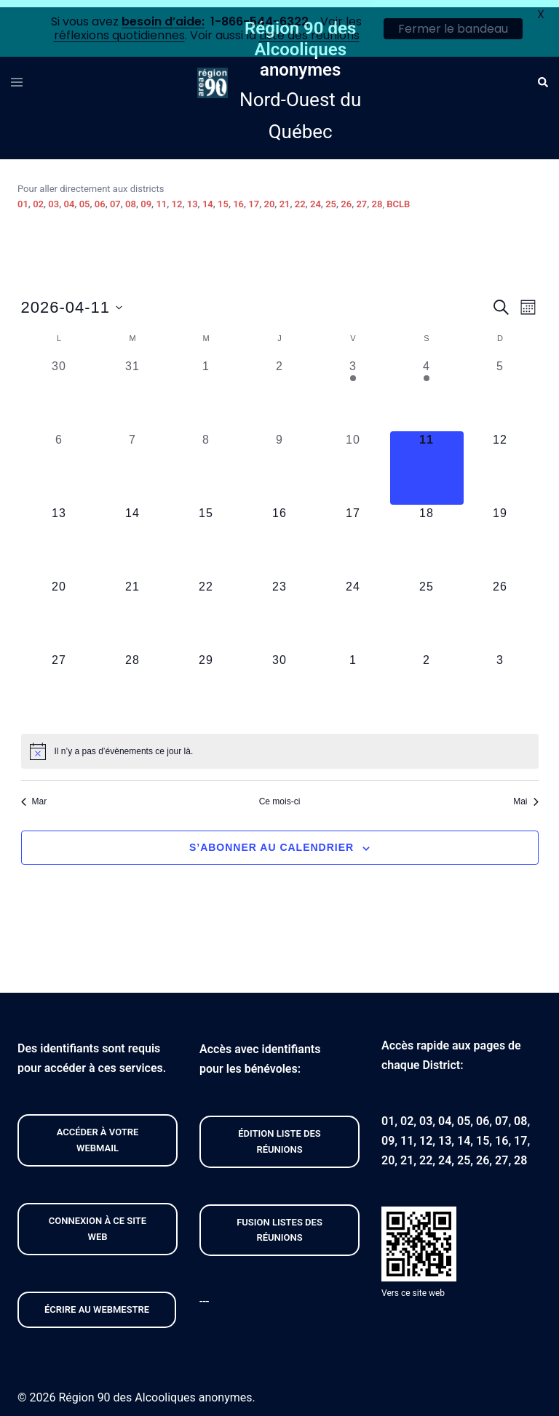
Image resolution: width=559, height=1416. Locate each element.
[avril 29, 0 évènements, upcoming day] (206, 681)
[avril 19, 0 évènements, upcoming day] (500, 534)
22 (300, 197)
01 (22, 197)
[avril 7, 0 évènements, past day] (133, 460)
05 (84, 197)
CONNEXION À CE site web (97, 1221)
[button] (542, 75)
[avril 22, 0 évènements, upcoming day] (206, 607)
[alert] (280, 744)
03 (53, 197)
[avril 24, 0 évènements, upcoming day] (353, 607)
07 (115, 197)
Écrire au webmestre (96, 1302)
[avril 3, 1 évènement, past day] (353, 387)
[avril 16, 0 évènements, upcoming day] (280, 534)
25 (330, 197)
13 (192, 197)
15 (223, 197)
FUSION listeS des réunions (279, 1222)
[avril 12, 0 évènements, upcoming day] (500, 460)
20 (269, 197)
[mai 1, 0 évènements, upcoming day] (353, 681)
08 (130, 197)
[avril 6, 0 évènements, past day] (59, 460)
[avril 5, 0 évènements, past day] (500, 387)
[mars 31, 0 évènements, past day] (133, 387)
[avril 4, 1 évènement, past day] (427, 387)
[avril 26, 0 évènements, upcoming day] (500, 607)
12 (177, 197)
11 (161, 197)
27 (361, 197)
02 (38, 197)
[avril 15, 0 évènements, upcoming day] (206, 534)
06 (100, 197)
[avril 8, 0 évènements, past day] (206, 460)
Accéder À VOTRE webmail (98, 1133)
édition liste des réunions (279, 1134)
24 (315, 197)
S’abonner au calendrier (271, 841)
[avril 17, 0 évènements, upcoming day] (353, 534)
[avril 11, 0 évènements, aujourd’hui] (427, 460)
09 (145, 197)
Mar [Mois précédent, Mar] (34, 794)
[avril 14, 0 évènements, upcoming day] (133, 534)
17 (253, 197)
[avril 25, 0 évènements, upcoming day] (427, 607)
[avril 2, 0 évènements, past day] (280, 387)
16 (238, 197)
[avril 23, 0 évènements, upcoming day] (280, 607)
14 (207, 197)
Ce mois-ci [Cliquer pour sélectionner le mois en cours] (280, 794)
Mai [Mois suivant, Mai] (525, 794)
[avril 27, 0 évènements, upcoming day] (59, 681)
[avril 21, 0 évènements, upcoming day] (133, 607)
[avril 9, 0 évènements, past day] (280, 460)
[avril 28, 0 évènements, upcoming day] (133, 681)
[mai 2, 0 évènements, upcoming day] (427, 681)
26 (346, 197)
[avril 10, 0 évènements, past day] (353, 460)
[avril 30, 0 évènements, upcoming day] (280, 681)
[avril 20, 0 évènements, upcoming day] (59, 607)
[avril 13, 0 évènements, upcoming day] (59, 534)
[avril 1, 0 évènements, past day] (206, 387)
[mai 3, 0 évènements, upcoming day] (500, 681)
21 (285, 197)
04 (68, 197)
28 (377, 197)
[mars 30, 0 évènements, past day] (59, 387)
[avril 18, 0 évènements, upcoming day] (427, 534)
